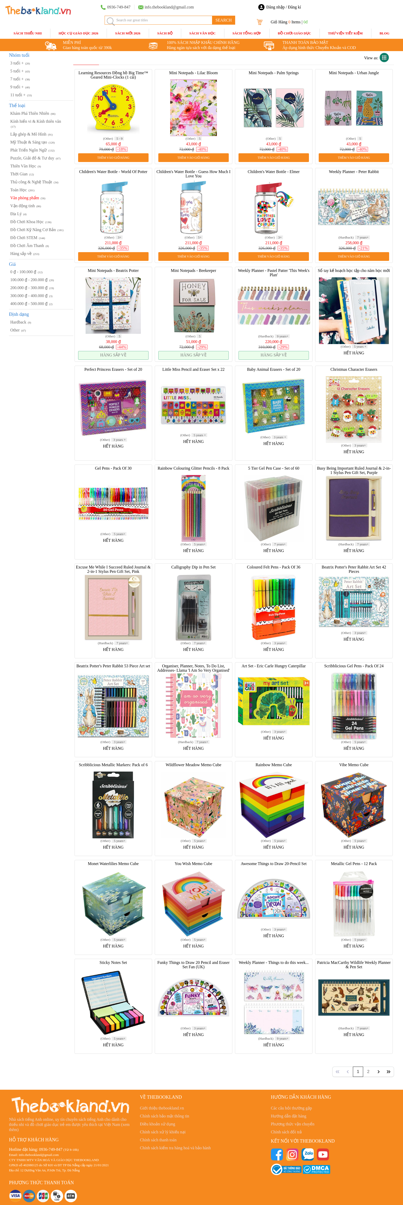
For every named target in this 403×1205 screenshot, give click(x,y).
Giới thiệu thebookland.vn (162, 1108)
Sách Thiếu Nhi (28, 33)
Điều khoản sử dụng (157, 1124)
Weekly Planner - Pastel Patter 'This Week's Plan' (273, 272)
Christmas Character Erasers (354, 369)
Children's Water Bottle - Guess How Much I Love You (194, 173)
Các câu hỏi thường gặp (291, 1108)
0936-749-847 (50, 1149)
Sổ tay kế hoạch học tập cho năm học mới (354, 270)
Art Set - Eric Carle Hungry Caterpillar (274, 666)
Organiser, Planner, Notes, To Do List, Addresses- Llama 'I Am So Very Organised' (193, 668)
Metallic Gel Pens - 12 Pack (354, 863)
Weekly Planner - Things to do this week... (274, 962)
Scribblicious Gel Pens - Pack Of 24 (353, 666)
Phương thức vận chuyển (293, 1124)
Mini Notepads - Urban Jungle (354, 73)
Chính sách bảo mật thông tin (164, 1116)
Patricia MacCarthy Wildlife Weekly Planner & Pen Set (354, 964)
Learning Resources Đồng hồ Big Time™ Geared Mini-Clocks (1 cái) (113, 75)
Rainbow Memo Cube (273, 765)
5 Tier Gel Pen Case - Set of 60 (273, 468)
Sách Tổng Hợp (246, 33)
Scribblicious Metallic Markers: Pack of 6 (113, 765)
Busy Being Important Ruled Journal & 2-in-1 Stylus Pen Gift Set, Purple (354, 470)
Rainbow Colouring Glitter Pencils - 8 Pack (193, 468)
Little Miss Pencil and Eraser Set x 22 (193, 369)
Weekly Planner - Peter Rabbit (354, 171)
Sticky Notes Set (113, 962)
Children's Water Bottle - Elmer (274, 171)
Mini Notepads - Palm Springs (274, 73)
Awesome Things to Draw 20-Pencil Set (274, 863)
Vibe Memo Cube (354, 765)
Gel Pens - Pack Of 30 (113, 468)
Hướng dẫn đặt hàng (288, 1116)
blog (385, 33)
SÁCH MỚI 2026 (127, 33)
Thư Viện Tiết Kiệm (345, 33)
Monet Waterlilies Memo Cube (113, 863)
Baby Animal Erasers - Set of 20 (273, 369)
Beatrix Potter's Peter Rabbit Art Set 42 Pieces (354, 569)
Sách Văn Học (202, 33)
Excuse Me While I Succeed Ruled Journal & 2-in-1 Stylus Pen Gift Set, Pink (113, 569)
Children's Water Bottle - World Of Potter (113, 171)
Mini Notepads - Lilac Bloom (193, 73)
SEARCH (223, 20)
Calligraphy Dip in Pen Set (193, 567)
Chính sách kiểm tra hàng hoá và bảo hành (175, 1148)
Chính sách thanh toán (158, 1140)
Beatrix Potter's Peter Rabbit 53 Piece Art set (113, 666)
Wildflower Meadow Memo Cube (193, 765)
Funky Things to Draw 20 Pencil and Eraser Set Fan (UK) (193, 964)
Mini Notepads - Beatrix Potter (113, 270)
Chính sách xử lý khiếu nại (163, 1132)
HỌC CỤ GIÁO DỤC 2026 (78, 33)
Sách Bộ (164, 33)
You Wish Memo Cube (193, 863)
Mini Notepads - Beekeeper (193, 270)
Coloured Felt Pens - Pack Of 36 (273, 567)
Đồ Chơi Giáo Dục (294, 33)
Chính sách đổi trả (286, 1132)
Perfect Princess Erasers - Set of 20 (113, 369)
